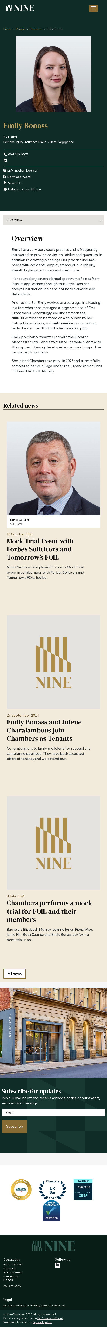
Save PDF (12, 182)
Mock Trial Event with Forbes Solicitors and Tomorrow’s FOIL (40, 549)
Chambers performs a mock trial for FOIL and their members (49, 911)
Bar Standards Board (50, 1318)
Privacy (8, 1305)
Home (7, 29)
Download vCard (17, 177)
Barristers (36, 29)
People (20, 29)
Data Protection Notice (22, 189)
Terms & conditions (53, 1305)
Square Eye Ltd (42, 1322)
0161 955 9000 (15, 154)
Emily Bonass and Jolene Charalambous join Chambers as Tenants (44, 730)
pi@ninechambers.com (21, 170)
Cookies (18, 1305)
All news (15, 973)
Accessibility (32, 1305)
